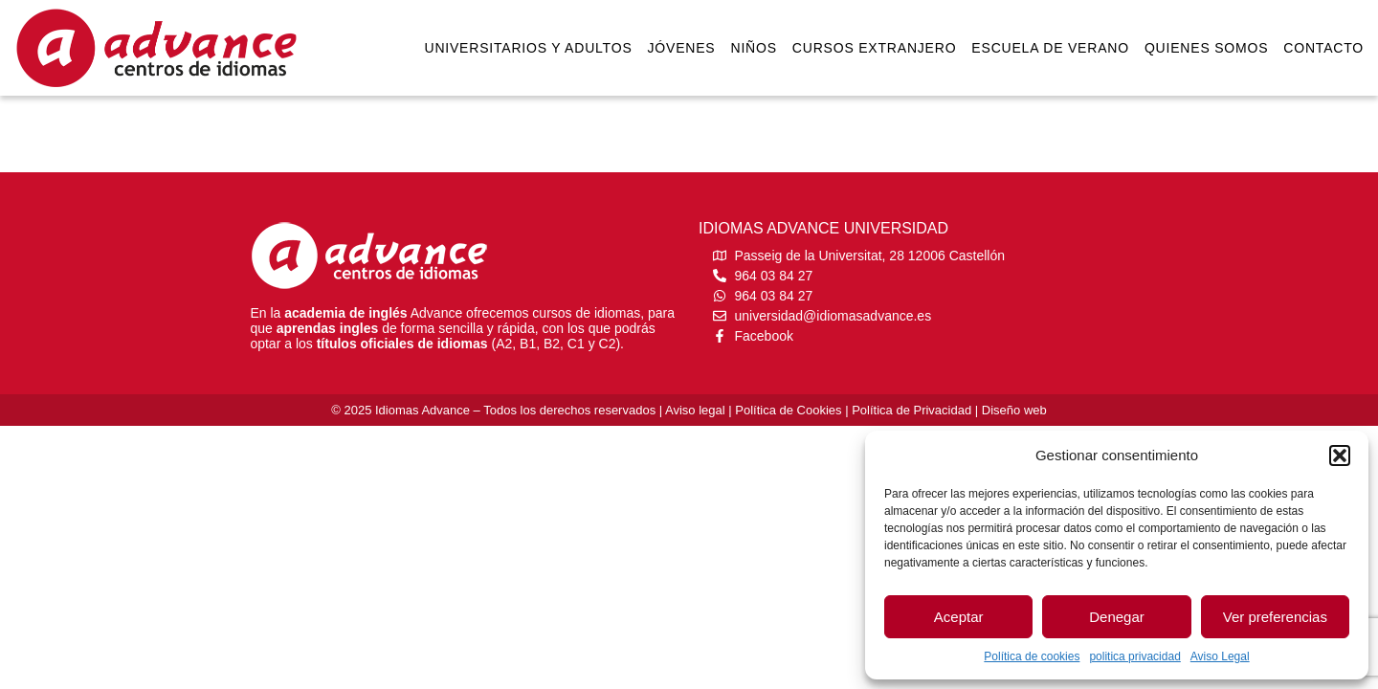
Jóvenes (682, 48)
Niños (754, 48)
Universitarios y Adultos (528, 48)
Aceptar (959, 617)
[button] (1339, 455)
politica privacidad (1134, 656)
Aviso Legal (1220, 656)
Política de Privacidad (911, 410)
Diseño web (1014, 410)
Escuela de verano (1050, 48)
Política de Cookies (788, 410)
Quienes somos (1206, 48)
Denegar (1117, 617)
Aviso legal (695, 410)
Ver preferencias (1275, 617)
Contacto (1323, 48)
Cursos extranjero (874, 48)
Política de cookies (1031, 656)
